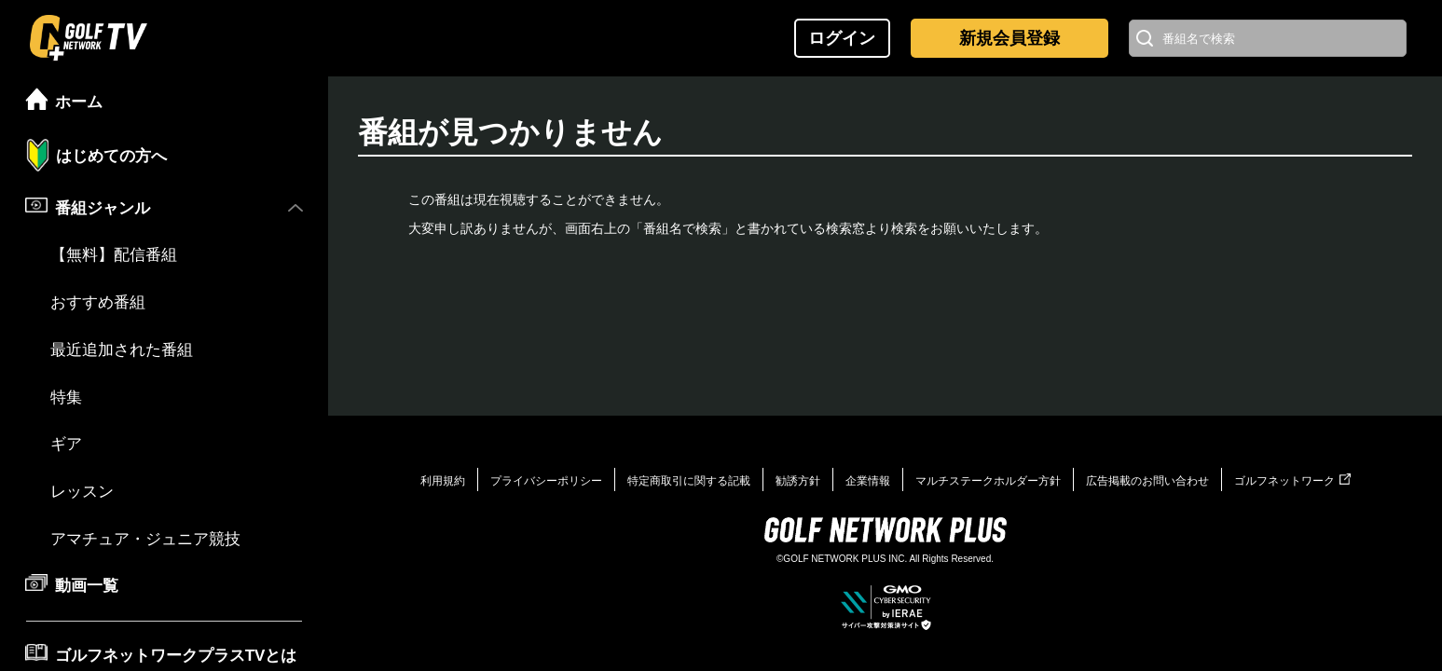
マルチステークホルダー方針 (988, 480)
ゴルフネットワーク (1292, 480)
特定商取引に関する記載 (688, 480)
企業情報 (867, 480)
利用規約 (442, 480)
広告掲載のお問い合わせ (1147, 480)
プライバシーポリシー (546, 480)
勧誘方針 (798, 480)
